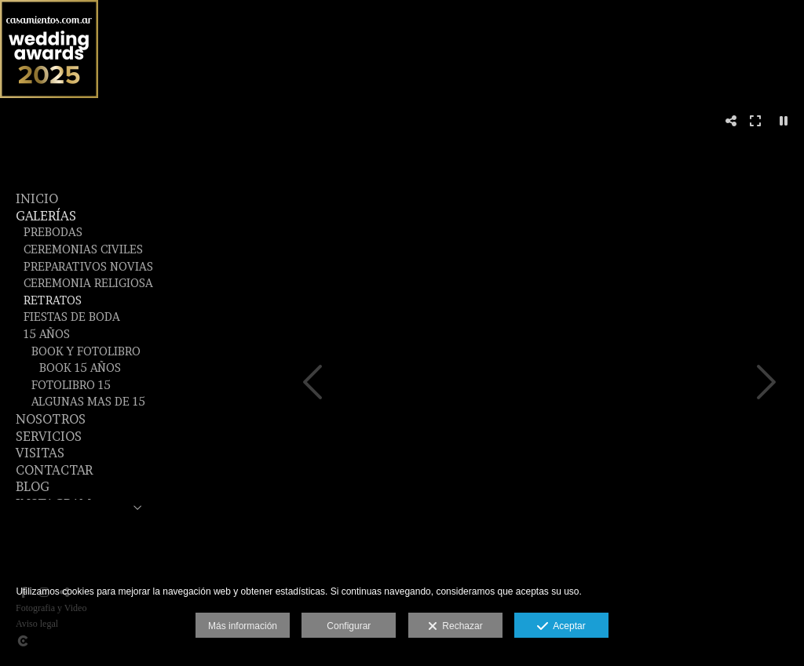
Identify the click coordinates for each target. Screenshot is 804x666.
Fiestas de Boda (72, 317)
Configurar (349, 626)
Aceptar (561, 627)
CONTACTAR (54, 470)
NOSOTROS (51, 419)
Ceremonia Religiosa (88, 283)
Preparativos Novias (88, 267)
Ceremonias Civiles (83, 249)
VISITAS (40, 452)
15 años (47, 334)
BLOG (32, 486)
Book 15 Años (80, 368)
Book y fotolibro (86, 351)
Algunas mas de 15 (88, 402)
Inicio (37, 198)
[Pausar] (783, 121)
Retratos (53, 300)
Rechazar (455, 627)
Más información (242, 626)
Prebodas (53, 232)
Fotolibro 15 (71, 385)
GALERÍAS (46, 216)
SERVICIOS (49, 436)
